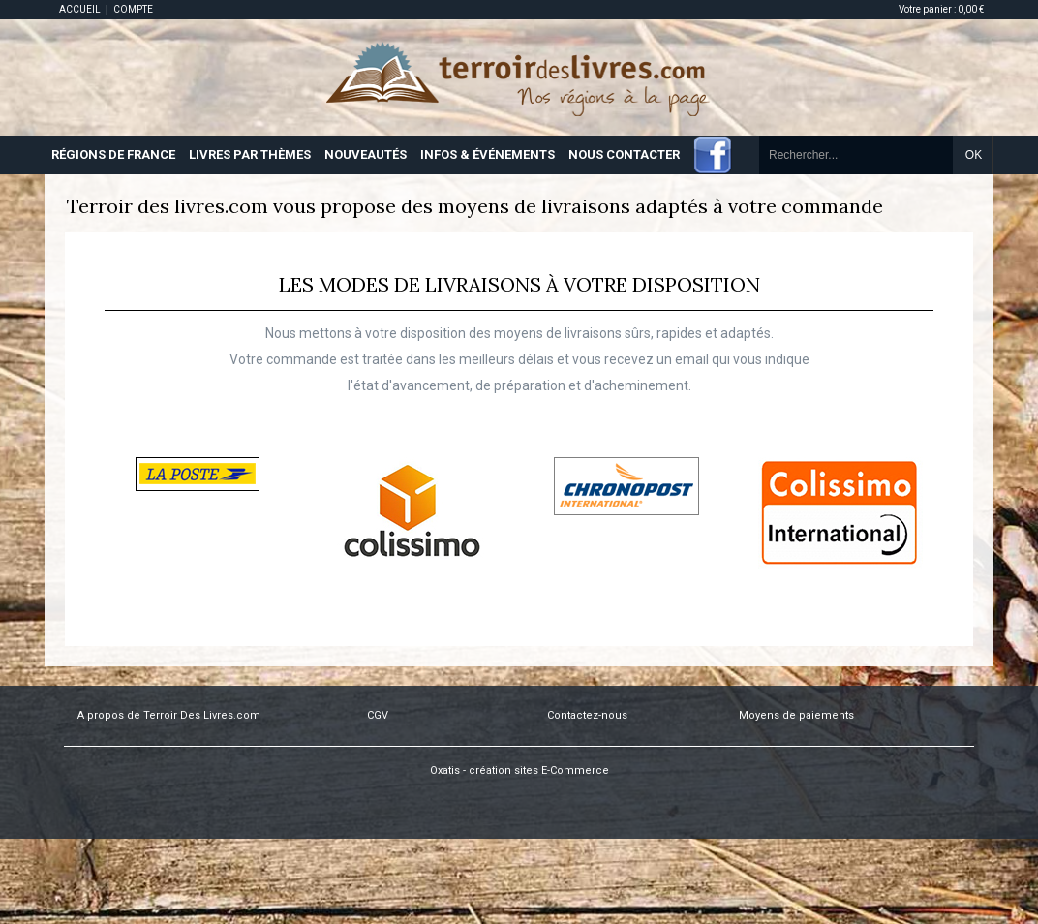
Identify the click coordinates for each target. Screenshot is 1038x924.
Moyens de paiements (796, 715)
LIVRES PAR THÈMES (250, 154)
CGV (377, 715)
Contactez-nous (587, 715)
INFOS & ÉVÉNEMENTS (487, 154)
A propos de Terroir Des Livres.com (168, 715)
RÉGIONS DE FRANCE (113, 154)
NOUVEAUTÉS (365, 154)
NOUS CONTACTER (624, 154)
